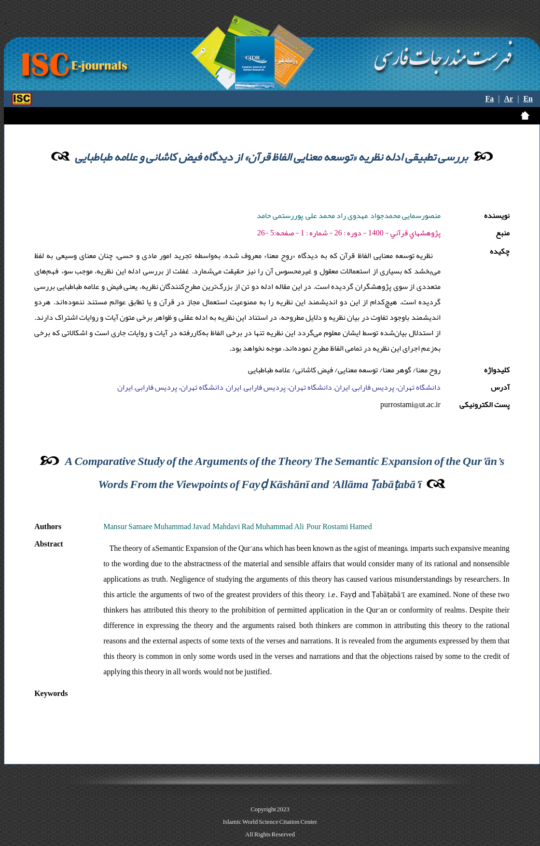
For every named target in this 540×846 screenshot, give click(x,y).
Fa (489, 99)
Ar (508, 99)
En (528, 99)
